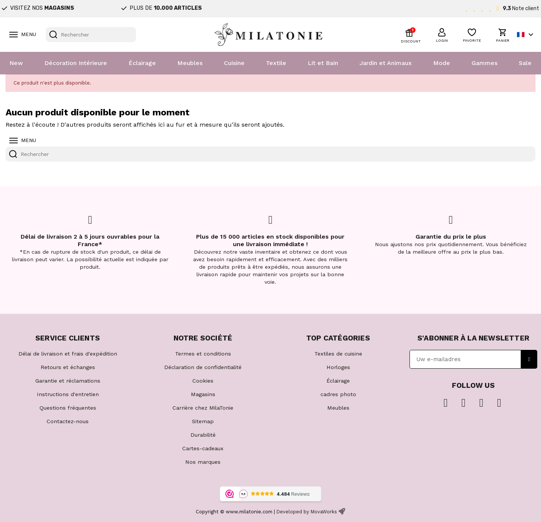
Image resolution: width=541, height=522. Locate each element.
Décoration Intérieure (75, 63)
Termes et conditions (203, 354)
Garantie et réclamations (67, 381)
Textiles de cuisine (338, 354)
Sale (525, 63)
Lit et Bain (323, 63)
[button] (442, 34)
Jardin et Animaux (386, 63)
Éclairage (142, 63)
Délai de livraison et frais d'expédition (67, 354)
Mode (441, 63)
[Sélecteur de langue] (526, 34)
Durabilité (203, 435)
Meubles (189, 63)
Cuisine (234, 63)
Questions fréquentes (67, 408)
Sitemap (203, 421)
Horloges (338, 367)
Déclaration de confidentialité (203, 367)
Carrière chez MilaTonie (202, 408)
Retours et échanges (68, 367)
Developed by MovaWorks (307, 511)
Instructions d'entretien (68, 394)
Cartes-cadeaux (203, 448)
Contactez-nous (68, 421)
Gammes (484, 63)
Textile (276, 63)
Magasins (203, 394)
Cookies (202, 381)
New (16, 63)
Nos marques (203, 462)
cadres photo (338, 394)
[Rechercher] (91, 34)
